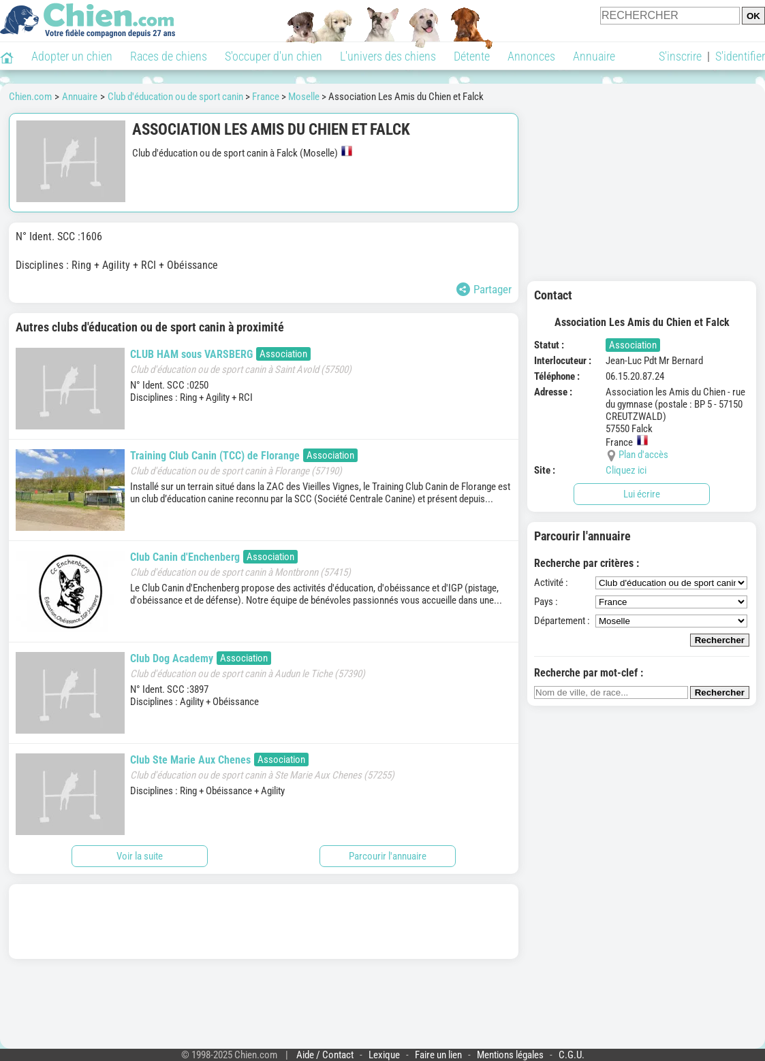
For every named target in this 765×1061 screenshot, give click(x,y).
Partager (484, 289)
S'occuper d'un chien (273, 56)
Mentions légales (510, 1055)
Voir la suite (139, 856)
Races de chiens (168, 56)
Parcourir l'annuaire (387, 856)
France (265, 97)
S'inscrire (680, 56)
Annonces (531, 56)
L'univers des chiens (388, 56)
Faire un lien (438, 1055)
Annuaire (594, 56)
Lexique (384, 1055)
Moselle (303, 97)
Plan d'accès (643, 454)
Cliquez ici (626, 470)
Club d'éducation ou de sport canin (175, 97)
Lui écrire (641, 494)
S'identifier (740, 56)
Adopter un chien (71, 56)
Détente (472, 56)
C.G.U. (571, 1055)
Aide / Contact (325, 1055)
